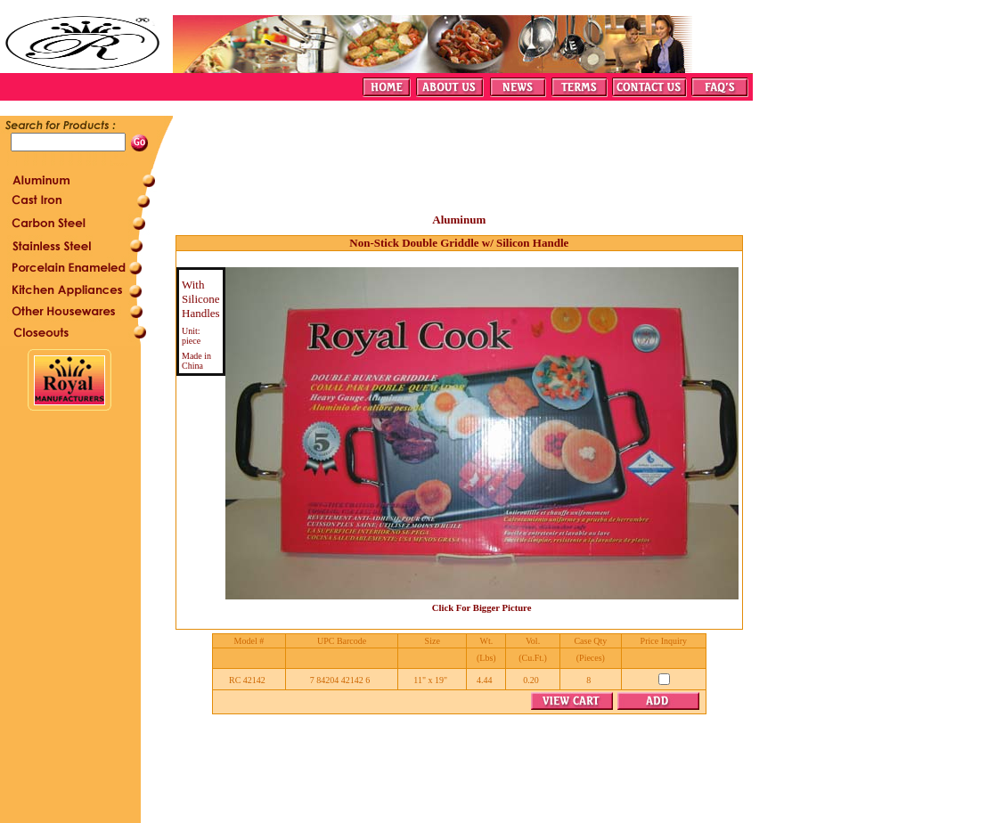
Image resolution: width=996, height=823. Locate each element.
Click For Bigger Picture (482, 608)
